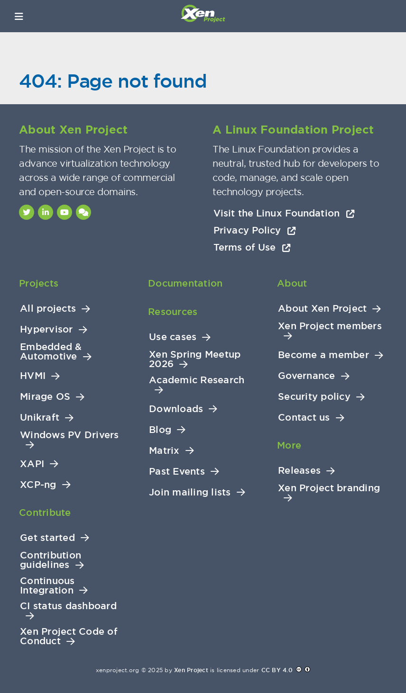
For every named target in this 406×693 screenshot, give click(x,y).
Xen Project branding (329, 488)
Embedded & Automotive (51, 351)
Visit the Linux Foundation (284, 213)
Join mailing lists (190, 492)
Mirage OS (45, 397)
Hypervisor (46, 329)
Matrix (164, 451)
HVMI (33, 376)
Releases (299, 471)
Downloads (176, 409)
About (292, 283)
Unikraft (39, 417)
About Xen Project (322, 309)
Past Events (177, 471)
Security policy (314, 397)
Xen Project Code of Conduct (69, 636)
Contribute (45, 512)
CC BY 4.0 (277, 670)
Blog (160, 430)
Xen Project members (330, 326)
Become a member (323, 355)
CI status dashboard (68, 606)
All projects (48, 309)
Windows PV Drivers (69, 435)
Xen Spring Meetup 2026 (194, 359)
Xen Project (191, 670)
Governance (306, 376)
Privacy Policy (254, 230)
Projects (38, 283)
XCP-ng (38, 485)
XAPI (32, 464)
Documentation (185, 283)
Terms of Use (252, 247)
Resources (172, 312)
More (289, 445)
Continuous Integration (47, 585)
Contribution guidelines (50, 560)
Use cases (172, 337)
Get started (47, 538)
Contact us (304, 417)
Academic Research (196, 380)
